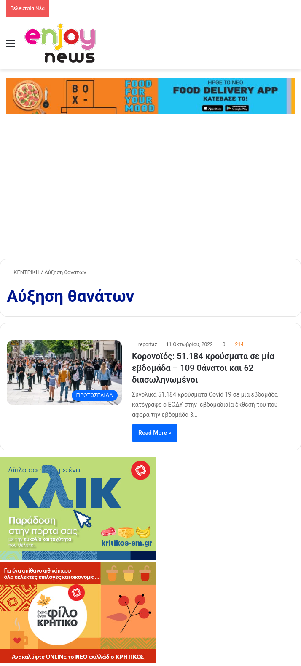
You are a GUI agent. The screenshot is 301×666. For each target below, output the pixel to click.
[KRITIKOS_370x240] (78, 661)
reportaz (147, 344)
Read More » (154, 432)
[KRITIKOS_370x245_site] (78, 558)
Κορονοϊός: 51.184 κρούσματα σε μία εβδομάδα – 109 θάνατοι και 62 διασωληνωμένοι (203, 368)
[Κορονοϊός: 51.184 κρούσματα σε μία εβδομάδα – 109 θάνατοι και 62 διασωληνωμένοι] (64, 372)
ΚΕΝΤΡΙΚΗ (23, 272)
